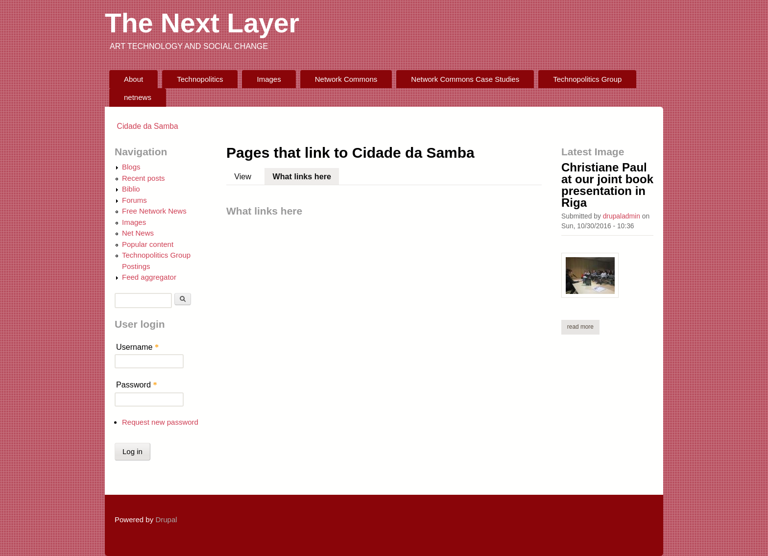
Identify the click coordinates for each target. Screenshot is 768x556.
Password (136, 384)
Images (269, 79)
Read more (583, 326)
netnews (137, 97)
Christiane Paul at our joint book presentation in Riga (607, 185)
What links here (306, 174)
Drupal (166, 519)
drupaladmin (621, 216)
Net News (138, 233)
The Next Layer (202, 23)
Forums (134, 200)
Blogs (131, 167)
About (133, 79)
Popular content (147, 244)
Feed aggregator (149, 277)
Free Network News (154, 211)
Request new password (160, 422)
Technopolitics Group (587, 79)
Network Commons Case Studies (465, 79)
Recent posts (143, 178)
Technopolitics (200, 79)
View (242, 176)
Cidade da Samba (147, 126)
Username (137, 346)
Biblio (131, 189)
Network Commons (346, 79)
